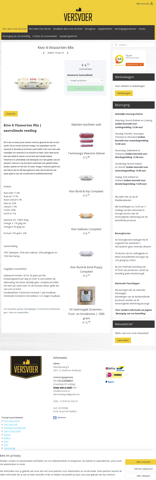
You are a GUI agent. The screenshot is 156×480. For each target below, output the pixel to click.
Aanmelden (123, 340)
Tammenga (9, 448)
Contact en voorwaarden (45, 36)
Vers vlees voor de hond (14, 28)
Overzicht (10, 113)
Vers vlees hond (11, 420)
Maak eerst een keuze (85, 88)
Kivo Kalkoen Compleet (86, 229)
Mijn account (144, 3)
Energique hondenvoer (15, 427)
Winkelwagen (123, 93)
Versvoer (59, 418)
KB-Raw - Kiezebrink (14, 455)
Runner (7, 434)
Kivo (6, 444)
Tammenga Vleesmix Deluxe (86, 153)
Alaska (7, 438)
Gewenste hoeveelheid (79, 75)
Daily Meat (9, 451)
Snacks (142, 28)
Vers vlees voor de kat (40, 28)
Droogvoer (90, 28)
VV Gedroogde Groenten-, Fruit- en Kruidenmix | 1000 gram (86, 314)
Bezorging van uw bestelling (16, 36)
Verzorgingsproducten (125, 28)
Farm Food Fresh (12, 431)
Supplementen (105, 28)
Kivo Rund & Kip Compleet (86, 191)
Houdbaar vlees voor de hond (67, 28)
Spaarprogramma (68, 36)
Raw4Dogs (9, 458)
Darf (6, 441)
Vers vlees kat (10, 424)
